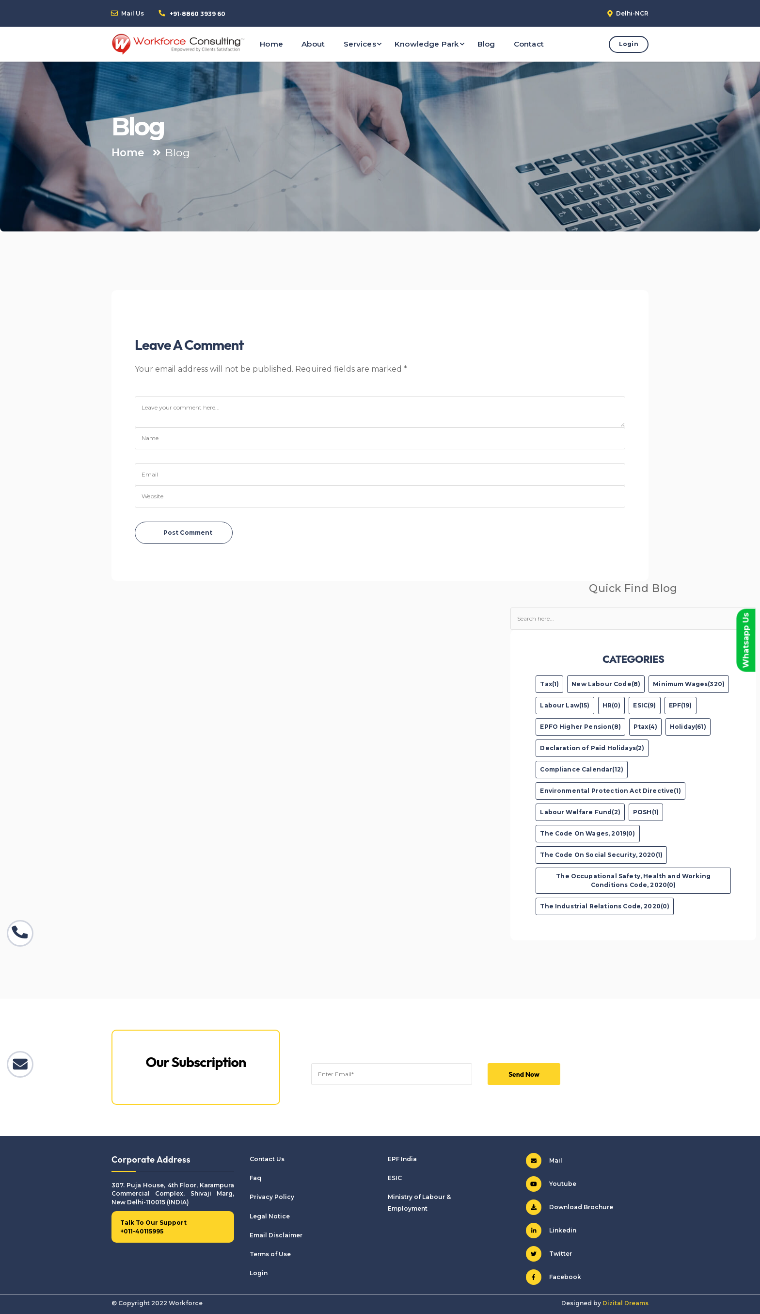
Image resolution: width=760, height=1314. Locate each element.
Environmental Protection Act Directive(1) (610, 790)
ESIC (395, 1178)
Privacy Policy (272, 1196)
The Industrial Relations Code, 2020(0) (604, 906)
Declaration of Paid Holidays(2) (592, 748)
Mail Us (132, 13)
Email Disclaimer (276, 1235)
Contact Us (267, 1159)
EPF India (402, 1159)
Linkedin (551, 1230)
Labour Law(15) (564, 705)
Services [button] (360, 44)
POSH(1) (646, 812)
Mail (544, 1160)
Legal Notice (270, 1216)
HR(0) (611, 705)
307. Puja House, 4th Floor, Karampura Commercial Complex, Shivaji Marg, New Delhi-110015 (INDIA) (172, 1194)
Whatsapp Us (745, 640)
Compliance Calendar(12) (581, 769)
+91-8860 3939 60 (197, 13)
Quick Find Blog (633, 588)
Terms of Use (270, 1254)
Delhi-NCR (632, 13)
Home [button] (271, 44)
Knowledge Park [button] (427, 44)
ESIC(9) (644, 705)
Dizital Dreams (625, 1303)
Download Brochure (569, 1207)
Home (127, 152)
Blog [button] (486, 44)
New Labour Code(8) (605, 684)
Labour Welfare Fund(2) (580, 812)
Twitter (549, 1254)
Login (628, 44)
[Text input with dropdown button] (623, 619)
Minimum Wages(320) (689, 684)
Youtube (551, 1184)
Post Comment (188, 532)
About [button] (313, 44)
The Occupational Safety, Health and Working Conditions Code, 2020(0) (633, 880)
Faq (255, 1178)
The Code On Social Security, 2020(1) (601, 854)
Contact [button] (529, 44)
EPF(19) (680, 705)
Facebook (553, 1277)
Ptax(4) (645, 726)
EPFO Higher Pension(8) (580, 726)
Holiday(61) (688, 726)
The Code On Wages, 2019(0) (587, 833)
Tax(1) (549, 684)
